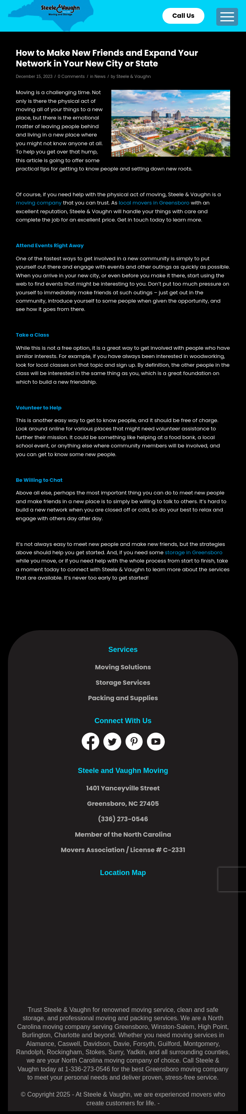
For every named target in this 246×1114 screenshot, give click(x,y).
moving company (39, 203)
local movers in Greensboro (154, 203)
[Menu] (227, 17)
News (99, 77)
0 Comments (71, 77)
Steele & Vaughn (133, 77)
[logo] (100, 16)
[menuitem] (227, 17)
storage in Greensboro (193, 552)
